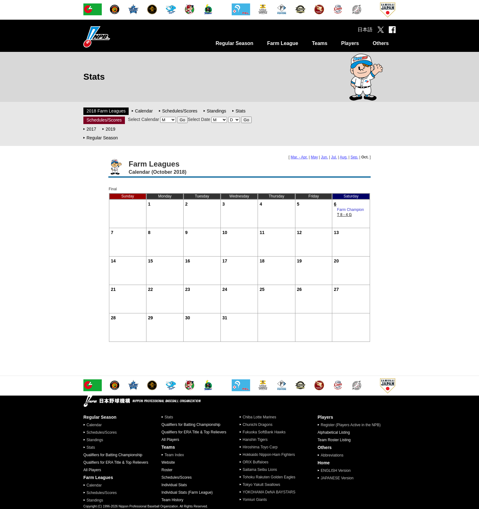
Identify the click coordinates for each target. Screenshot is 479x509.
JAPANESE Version (337, 478)
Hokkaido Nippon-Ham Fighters (269, 454)
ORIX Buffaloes (256, 462)
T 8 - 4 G (344, 214)
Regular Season (234, 43)
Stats (240, 110)
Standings (216, 110)
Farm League (282, 43)
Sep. (354, 157)
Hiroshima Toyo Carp (260, 447)
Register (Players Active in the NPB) (352, 425)
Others (381, 43)
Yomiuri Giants (255, 499)
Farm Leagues (98, 477)
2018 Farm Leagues (106, 110)
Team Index (174, 455)
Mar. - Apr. (299, 157)
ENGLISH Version (336, 470)
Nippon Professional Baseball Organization (112, 36)
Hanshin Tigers (255, 439)
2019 (110, 129)
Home (324, 462)
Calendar (144, 110)
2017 (91, 129)
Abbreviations (332, 455)
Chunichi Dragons (257, 424)
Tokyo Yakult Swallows (261, 484)
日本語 (365, 29)
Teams (320, 43)
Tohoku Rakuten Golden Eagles (269, 477)
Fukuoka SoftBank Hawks (264, 432)
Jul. (334, 157)
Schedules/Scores (179, 110)
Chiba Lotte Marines (259, 417)
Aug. (344, 157)
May (314, 157)
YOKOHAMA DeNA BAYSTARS (269, 492)
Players (350, 43)
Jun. (324, 157)
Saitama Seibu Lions (260, 469)
